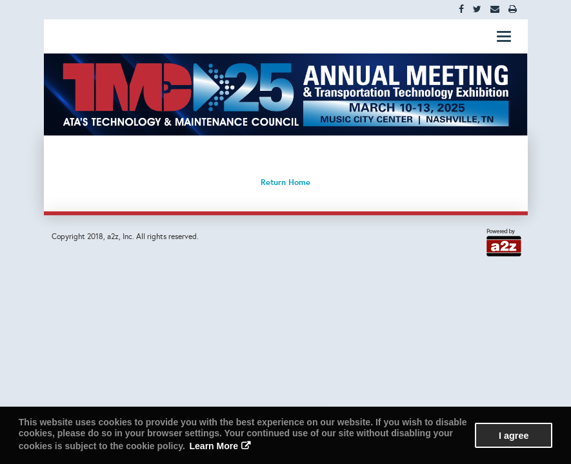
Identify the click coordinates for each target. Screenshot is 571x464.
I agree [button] (513, 435)
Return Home (285, 182)
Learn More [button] (214, 446)
